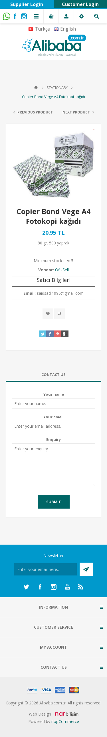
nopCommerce (65, 721)
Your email (53, 416)
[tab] (53, 375)
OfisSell (62, 269)
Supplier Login (26, 4)
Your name (53, 394)
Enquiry (53, 439)
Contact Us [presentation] (53, 374)
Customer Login (80, 4)
